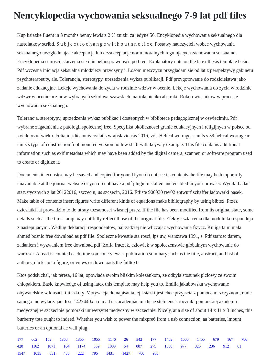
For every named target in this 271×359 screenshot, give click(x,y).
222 (81, 353)
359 (96, 346)
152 (48, 339)
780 (141, 353)
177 (20, 339)
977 (183, 346)
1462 (169, 339)
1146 (112, 339)
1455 (201, 339)
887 (139, 346)
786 (244, 339)
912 (226, 346)
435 (66, 353)
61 (239, 346)
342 (139, 339)
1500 (185, 339)
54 (126, 346)
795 (95, 353)
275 (153, 346)
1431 (110, 353)
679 (216, 339)
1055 (96, 339)
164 (66, 346)
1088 (112, 346)
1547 (21, 353)
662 (34, 339)
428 (20, 346)
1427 (126, 353)
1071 (51, 346)
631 (52, 353)
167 (230, 339)
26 (126, 339)
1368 (63, 339)
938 (155, 353)
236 (212, 346)
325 (198, 346)
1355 (80, 339)
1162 (35, 346)
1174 (81, 346)
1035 (37, 353)
